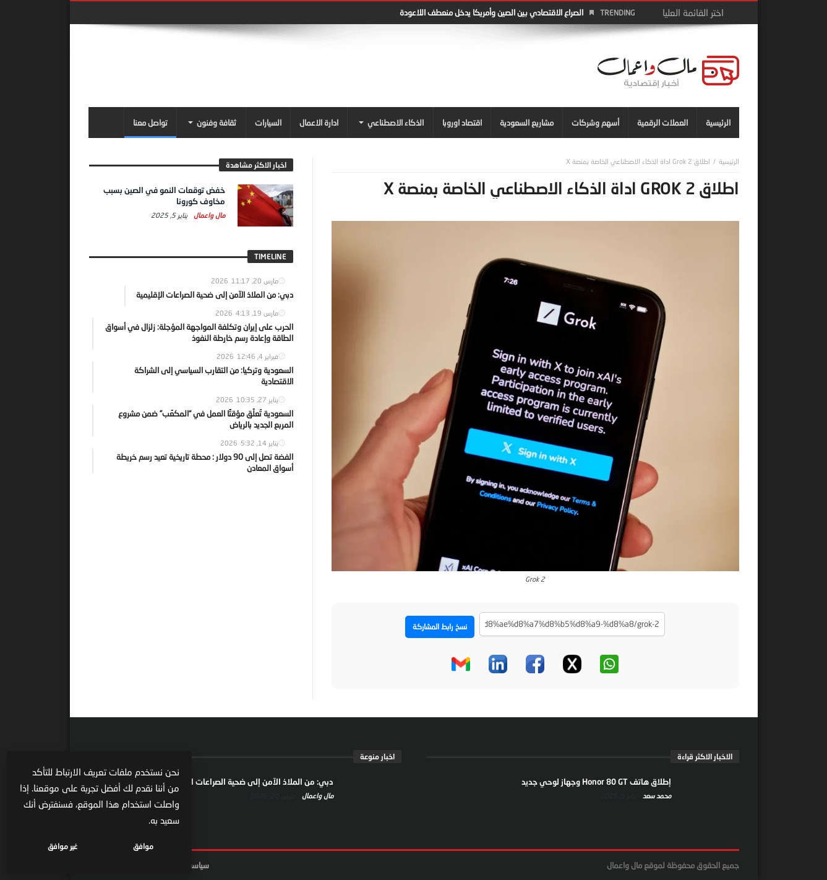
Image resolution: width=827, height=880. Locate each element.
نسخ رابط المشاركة (440, 626)
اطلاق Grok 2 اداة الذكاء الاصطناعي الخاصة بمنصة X (638, 161)
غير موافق (62, 846)
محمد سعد (656, 796)
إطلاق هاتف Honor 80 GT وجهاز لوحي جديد (596, 782)
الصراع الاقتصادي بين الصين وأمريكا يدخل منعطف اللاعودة (491, 12)
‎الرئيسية (729, 161)
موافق (143, 846)
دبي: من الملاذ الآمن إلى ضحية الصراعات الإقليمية (249, 782)
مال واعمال (208, 215)
